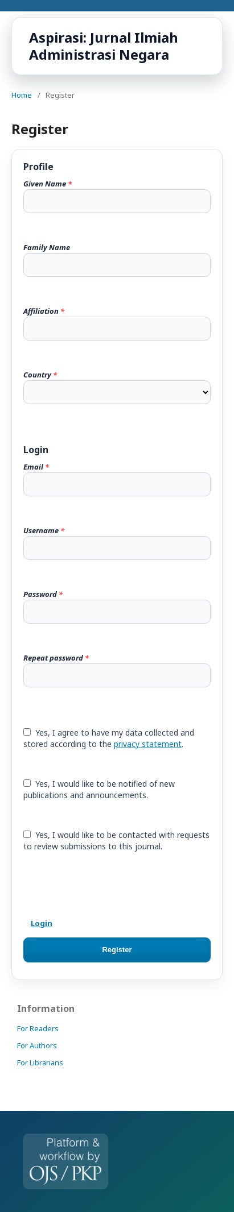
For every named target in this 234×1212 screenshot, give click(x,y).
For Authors (37, 1045)
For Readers (38, 1028)
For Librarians (40, 1062)
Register (117, 949)
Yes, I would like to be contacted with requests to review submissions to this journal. (116, 840)
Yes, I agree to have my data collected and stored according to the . (108, 738)
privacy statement (148, 743)
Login (41, 923)
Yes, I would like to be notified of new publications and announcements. (99, 789)
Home (21, 95)
